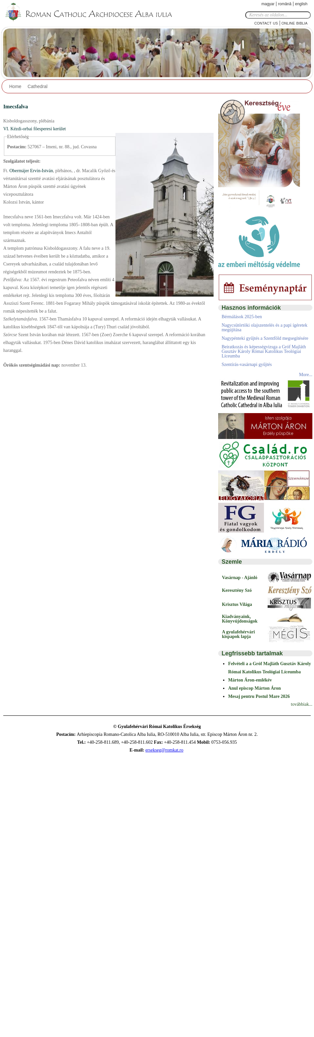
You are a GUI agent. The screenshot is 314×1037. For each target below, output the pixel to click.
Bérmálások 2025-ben (241, 316)
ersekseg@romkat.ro (164, 750)
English (301, 4)
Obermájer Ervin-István (30, 170)
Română (284, 4)
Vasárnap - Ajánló (239, 577)
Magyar (267, 4)
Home (15, 86)
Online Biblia (294, 23)
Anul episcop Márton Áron (254, 688)
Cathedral (37, 86)
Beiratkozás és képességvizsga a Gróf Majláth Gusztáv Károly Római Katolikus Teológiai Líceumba (263, 351)
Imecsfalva (15, 106)
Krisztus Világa (237, 604)
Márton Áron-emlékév (250, 680)
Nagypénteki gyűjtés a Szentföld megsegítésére (264, 338)
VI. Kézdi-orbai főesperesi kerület (34, 128)
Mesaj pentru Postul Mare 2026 (259, 696)
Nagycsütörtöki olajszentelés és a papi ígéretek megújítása (264, 327)
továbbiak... (301, 704)
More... (305, 374)
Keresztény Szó (237, 590)
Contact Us (266, 23)
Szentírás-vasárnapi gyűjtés (246, 364)
